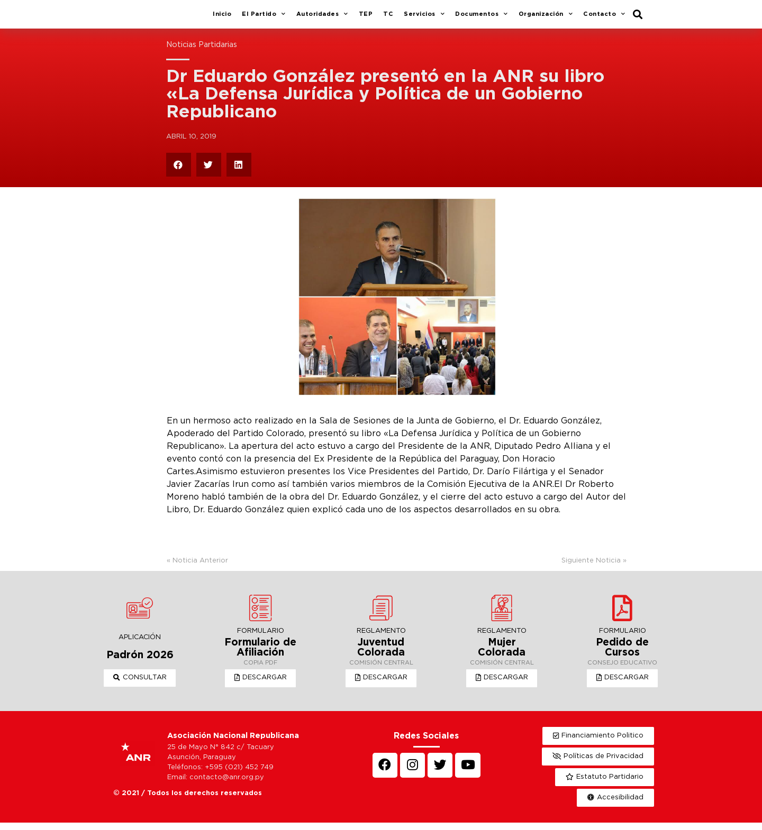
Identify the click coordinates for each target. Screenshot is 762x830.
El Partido (264, 18)
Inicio (222, 18)
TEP (366, 18)
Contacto (604, 18)
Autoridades (322, 18)
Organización (546, 18)
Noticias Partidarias (201, 52)
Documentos (481, 18)
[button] (140, 686)
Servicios (424, 18)
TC (388, 18)
